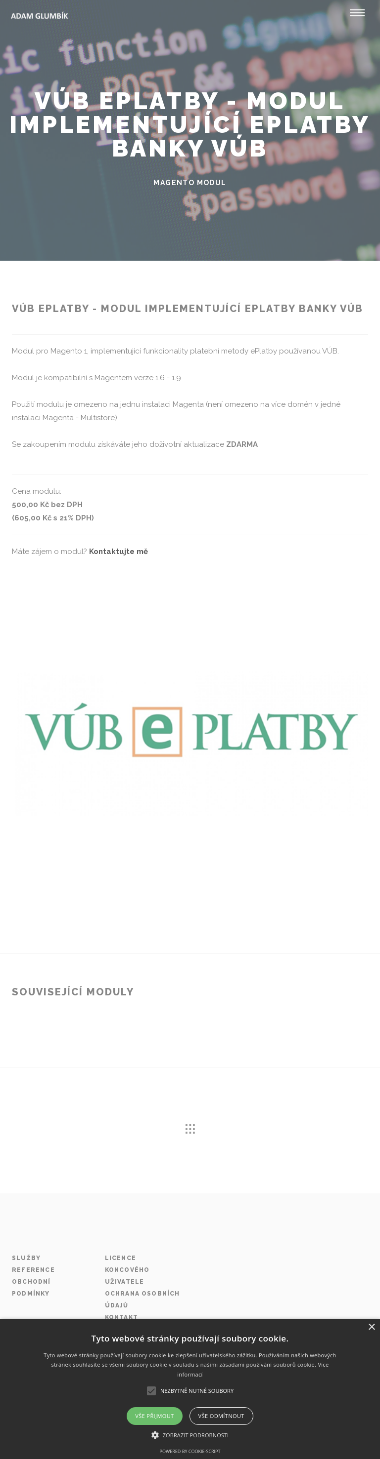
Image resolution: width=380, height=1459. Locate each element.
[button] (190, 1435)
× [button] (371, 1327)
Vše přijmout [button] (154, 1416)
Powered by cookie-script (190, 1451)
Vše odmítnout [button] (221, 1416)
